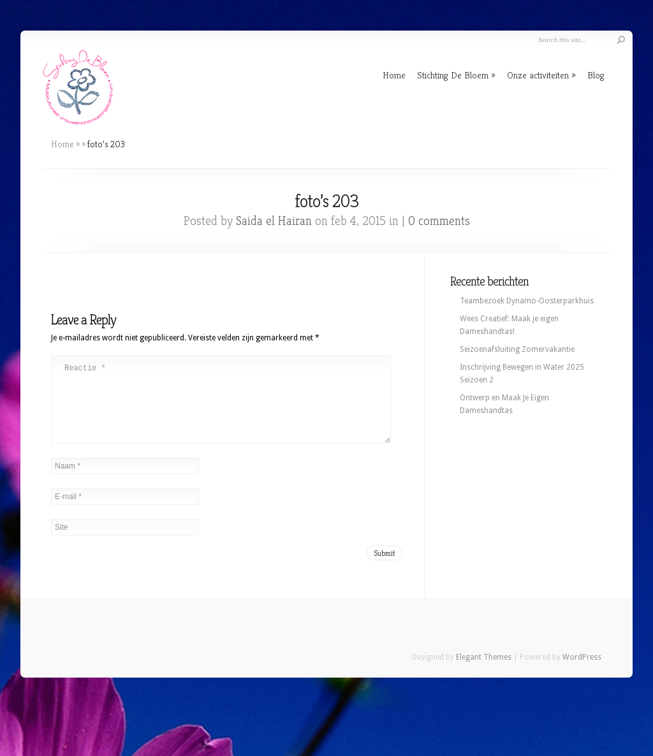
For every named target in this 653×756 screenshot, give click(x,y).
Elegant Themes (483, 672)
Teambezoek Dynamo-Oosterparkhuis (527, 300)
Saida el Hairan (274, 221)
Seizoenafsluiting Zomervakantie (517, 349)
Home (394, 75)
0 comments (439, 221)
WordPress (581, 672)
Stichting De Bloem (452, 75)
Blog (596, 75)
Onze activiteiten (538, 75)
